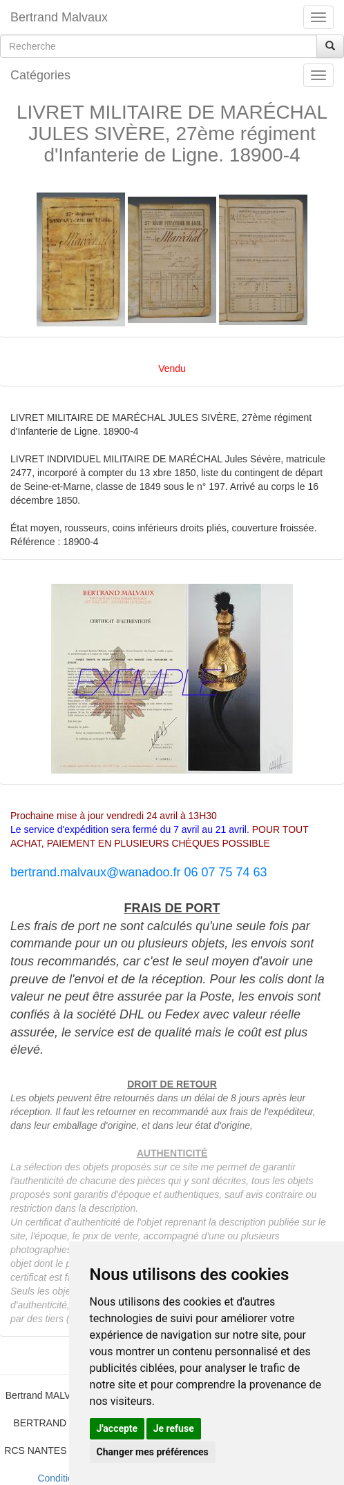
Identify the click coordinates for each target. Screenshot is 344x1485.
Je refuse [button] (173, 1428)
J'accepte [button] (117, 1428)
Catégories (40, 75)
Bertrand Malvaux (59, 17)
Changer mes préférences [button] (153, 1451)
